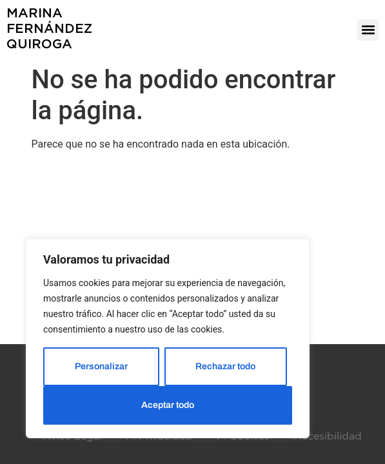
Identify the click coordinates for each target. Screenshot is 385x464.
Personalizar (101, 366)
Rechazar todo (225, 366)
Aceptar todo (167, 405)
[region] (168, 338)
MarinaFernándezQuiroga (49, 28)
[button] (368, 30)
